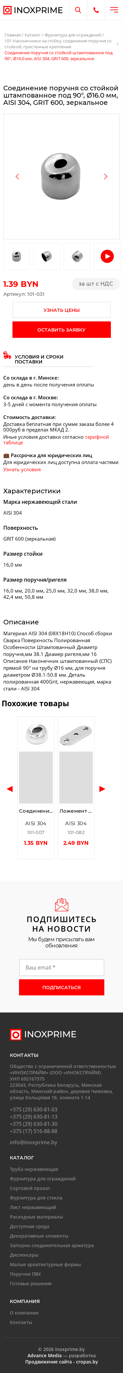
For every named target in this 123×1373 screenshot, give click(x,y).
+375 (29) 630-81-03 (33, 1109)
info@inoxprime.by (33, 1142)
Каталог (33, 35)
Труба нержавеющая (34, 1169)
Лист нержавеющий (33, 1207)
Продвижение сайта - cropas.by (61, 1362)
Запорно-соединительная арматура (52, 1245)
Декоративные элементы (39, 1236)
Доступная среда (29, 1226)
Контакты (21, 1322)
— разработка (62, 1355)
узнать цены (62, 310)
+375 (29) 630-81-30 (33, 1124)
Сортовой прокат (30, 1188)
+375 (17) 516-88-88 (33, 1131)
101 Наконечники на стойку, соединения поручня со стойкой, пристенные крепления (58, 44)
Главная (13, 35)
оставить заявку (61, 330)
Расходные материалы (36, 1217)
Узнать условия (22, 469)
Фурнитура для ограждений (73, 35)
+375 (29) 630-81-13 (33, 1116)
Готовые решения (30, 1283)
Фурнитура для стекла (36, 1198)
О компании (24, 1313)
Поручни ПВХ (25, 1274)
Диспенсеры (24, 1255)
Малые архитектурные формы (45, 1264)
